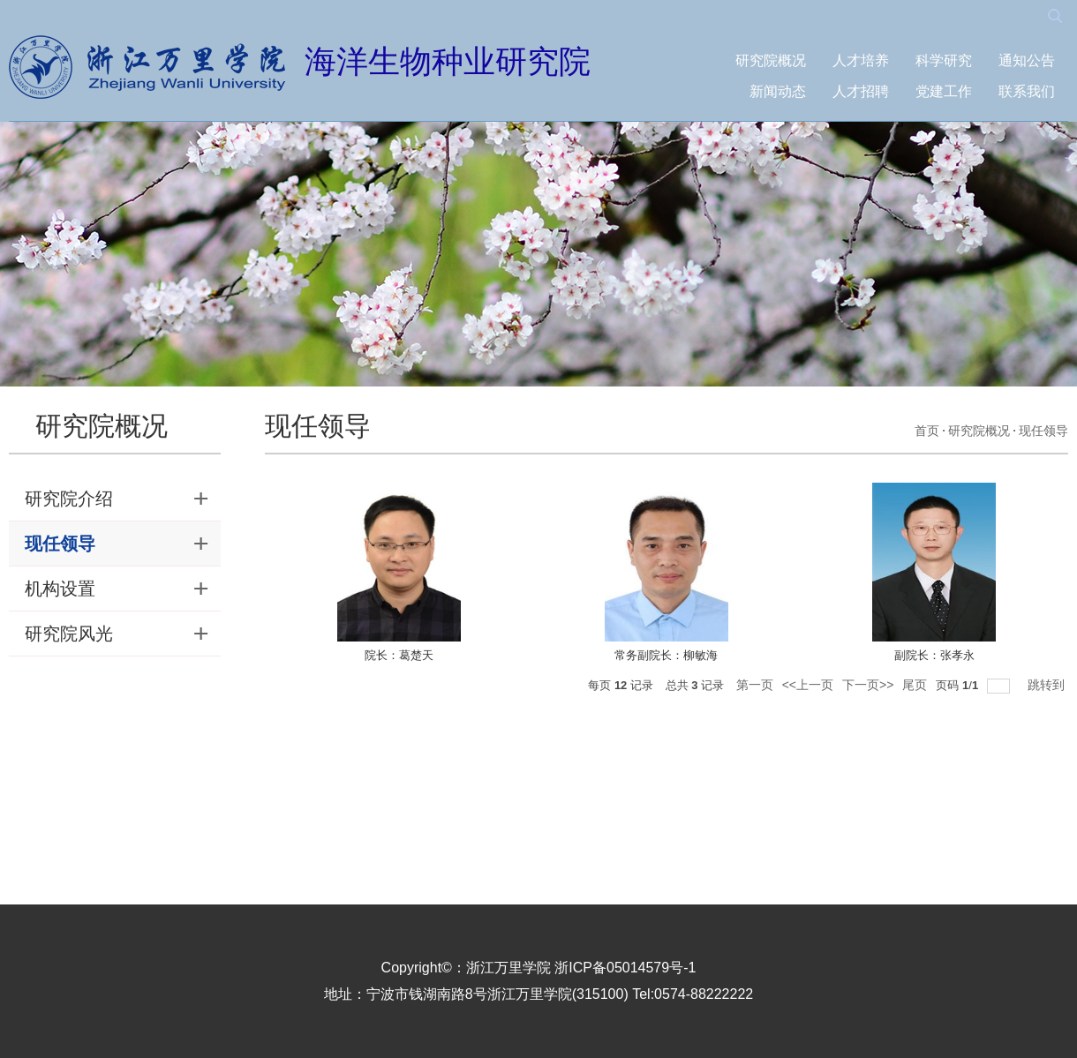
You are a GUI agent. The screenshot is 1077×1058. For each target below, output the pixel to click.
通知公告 (1026, 60)
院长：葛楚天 (399, 655)
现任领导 (1043, 431)
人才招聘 (860, 91)
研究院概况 (770, 60)
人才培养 (860, 60)
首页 (927, 431)
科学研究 (943, 60)
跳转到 (1048, 685)
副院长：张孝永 (934, 655)
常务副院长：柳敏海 (666, 655)
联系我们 (1026, 91)
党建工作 (943, 91)
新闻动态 (777, 91)
